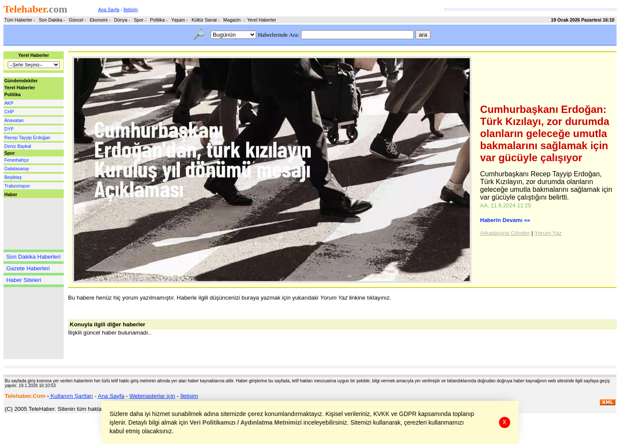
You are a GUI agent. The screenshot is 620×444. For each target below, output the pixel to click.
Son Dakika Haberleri (33, 256)
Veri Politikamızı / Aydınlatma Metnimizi (246, 422)
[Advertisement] (29, 223)
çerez (256, 413)
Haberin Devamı (505, 220)
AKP (8, 103)
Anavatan (14, 120)
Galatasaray (16, 168)
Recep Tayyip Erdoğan (27, 137)
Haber (10, 194)
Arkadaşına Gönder (505, 233)
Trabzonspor (17, 185)
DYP (9, 128)
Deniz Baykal (17, 146)
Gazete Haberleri (28, 268)
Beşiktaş (13, 177)
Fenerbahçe (16, 160)
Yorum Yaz (547, 233)
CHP (9, 111)
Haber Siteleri (23, 280)
